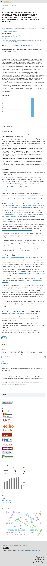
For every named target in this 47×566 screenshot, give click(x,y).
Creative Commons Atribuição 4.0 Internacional (28, 550)
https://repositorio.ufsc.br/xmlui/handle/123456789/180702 (17, 230)
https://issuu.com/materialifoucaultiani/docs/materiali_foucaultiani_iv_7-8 (20, 305)
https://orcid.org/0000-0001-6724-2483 (9, 31)
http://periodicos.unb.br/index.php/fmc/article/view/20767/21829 (18, 198)
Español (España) (6, 500)
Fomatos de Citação (6, 356)
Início (3, 5)
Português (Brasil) (6, 502)
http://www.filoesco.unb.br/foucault (31, 243)
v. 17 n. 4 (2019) (15, 5)
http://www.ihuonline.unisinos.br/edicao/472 (15, 313)
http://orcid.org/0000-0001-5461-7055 (9, 41)
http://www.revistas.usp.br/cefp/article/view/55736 (31, 273)
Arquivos (8, 5)
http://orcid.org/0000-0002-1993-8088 (9, 36)
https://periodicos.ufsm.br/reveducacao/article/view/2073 (16, 257)
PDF (4, 337)
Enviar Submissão (7, 402)
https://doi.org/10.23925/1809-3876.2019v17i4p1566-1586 (19, 45)
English (4, 498)
